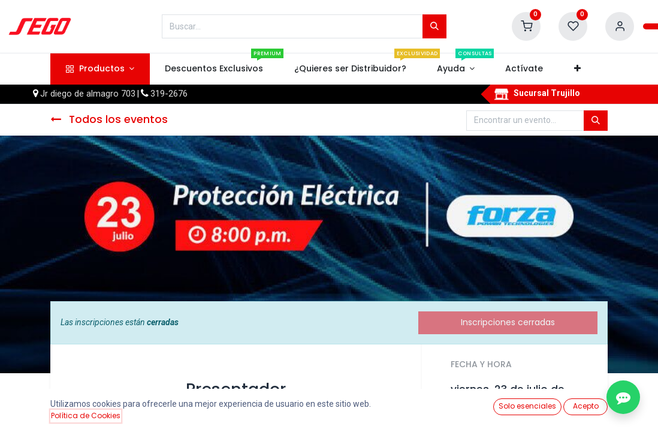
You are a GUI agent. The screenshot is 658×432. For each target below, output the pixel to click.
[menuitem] (214, 69)
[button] (577, 69)
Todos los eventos (109, 119)
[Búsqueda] (434, 26)
